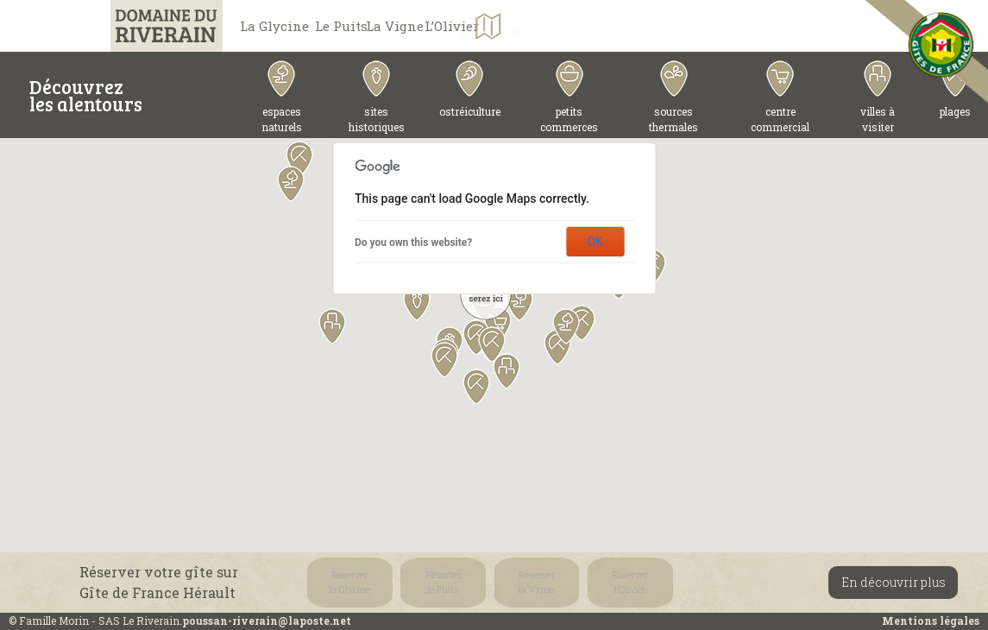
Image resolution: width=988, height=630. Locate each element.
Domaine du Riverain (149, 25)
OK (595, 242)
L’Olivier (615, 26)
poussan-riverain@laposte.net (266, 620)
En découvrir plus (893, 582)
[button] (332, 326)
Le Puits (390, 26)
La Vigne (503, 26)
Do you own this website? (413, 242)
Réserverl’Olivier (549, 582)
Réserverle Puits (410, 582)
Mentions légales (930, 620)
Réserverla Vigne (480, 582)
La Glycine (278, 26)
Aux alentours (698, 26)
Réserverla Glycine (342, 582)
